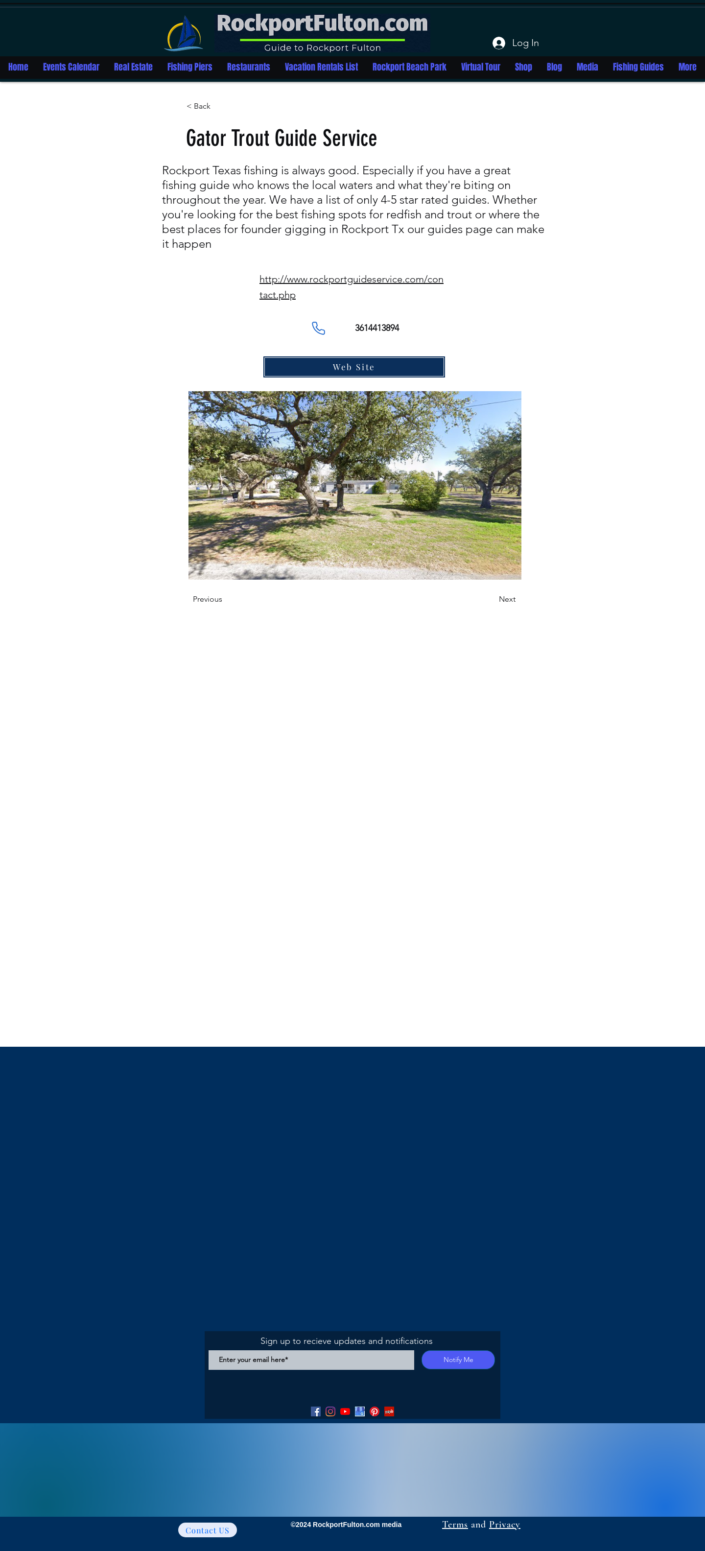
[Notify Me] (458, 1359)
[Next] (491, 599)
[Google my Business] (360, 1411)
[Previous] (225, 599)
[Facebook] (316, 1411)
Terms (455, 1524)
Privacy (504, 1524)
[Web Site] (354, 367)
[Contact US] (207, 1530)
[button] (219, 106)
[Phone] (318, 328)
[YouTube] (345, 1411)
